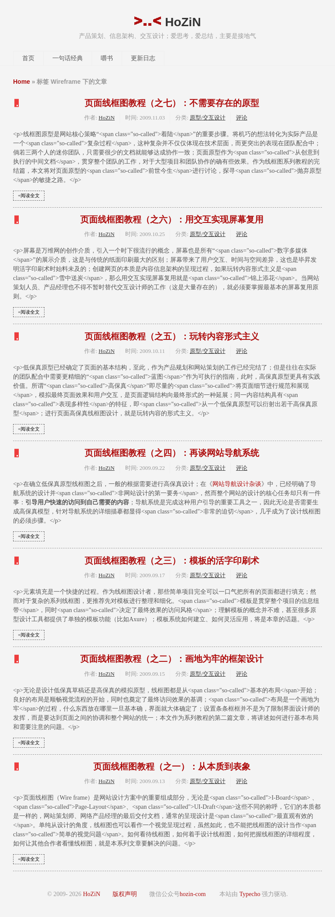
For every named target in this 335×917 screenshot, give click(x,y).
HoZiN (167, 22)
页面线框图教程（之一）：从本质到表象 (171, 766)
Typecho (249, 894)
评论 (241, 117)
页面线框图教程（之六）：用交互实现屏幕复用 (171, 219)
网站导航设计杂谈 (236, 484)
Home (21, 81)
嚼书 (107, 58)
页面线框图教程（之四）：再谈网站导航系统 (172, 453)
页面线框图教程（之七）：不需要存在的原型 (172, 103)
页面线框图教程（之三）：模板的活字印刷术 (172, 560)
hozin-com (193, 894)
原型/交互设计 (208, 117)
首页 (28, 58)
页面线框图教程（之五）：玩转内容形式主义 (172, 336)
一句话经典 (67, 58)
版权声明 (125, 894)
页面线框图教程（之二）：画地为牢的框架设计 (171, 659)
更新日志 (143, 58)
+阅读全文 (29, 195)
